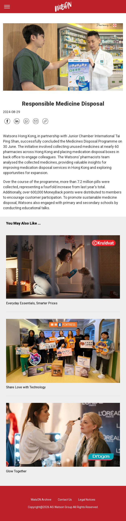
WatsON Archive (41, 499)
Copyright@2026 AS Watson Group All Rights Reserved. (63, 507)
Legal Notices (86, 499)
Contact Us (65, 499)
